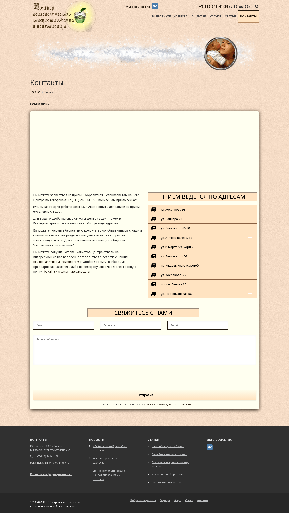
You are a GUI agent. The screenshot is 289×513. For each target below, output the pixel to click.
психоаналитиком (46, 262)
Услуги (215, 16)
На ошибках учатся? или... (168, 446)
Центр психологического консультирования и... (109, 475)
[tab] (202, 209)
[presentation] (225, 378)
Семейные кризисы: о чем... (169, 454)
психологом (70, 262)
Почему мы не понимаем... (168, 482)
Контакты (248, 16)
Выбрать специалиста (169, 16)
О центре (198, 16)
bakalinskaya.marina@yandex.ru (67, 271)
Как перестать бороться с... (169, 474)
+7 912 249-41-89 (213, 6)
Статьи (230, 16)
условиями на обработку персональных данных (167, 404)
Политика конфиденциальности (51, 474)
